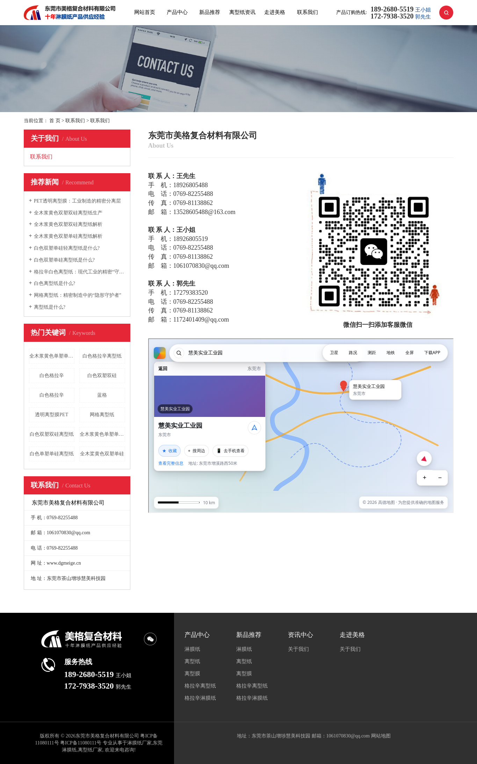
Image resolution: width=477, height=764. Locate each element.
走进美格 (274, 12)
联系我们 (307, 12)
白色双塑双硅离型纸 (52, 434)
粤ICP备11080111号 (80, 742)
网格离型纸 (102, 414)
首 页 (54, 120)
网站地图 (381, 736)
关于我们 (298, 649)
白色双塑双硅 (102, 375)
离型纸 (192, 661)
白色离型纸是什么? (54, 283)
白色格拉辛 (51, 375)
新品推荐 (209, 12)
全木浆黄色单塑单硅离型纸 (52, 356)
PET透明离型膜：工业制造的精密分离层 (77, 201)
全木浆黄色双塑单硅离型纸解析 (68, 236)
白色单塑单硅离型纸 (52, 453)
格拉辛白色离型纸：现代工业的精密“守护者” (79, 271)
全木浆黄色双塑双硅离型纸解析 (68, 224)
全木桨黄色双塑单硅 (102, 453)
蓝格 (102, 395)
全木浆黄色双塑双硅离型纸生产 (68, 212)
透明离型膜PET (51, 414)
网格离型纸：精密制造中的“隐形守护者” (77, 295)
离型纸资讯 (242, 12)
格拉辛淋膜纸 (200, 698)
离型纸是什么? (49, 307)
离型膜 (192, 673)
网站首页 (144, 12)
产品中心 (177, 12)
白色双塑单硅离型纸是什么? (64, 260)
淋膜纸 (192, 649)
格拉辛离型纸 (200, 686)
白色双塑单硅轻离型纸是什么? (67, 248)
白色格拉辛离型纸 (102, 356)
